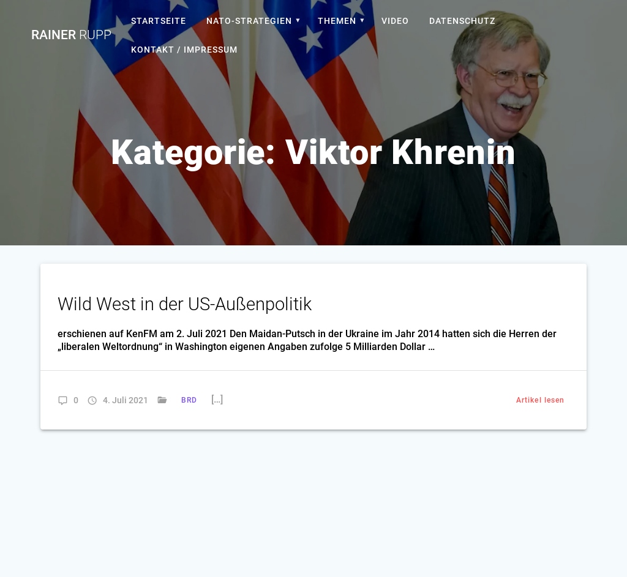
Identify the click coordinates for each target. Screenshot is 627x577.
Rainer (71, 35)
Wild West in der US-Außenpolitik (185, 304)
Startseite (158, 21)
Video (395, 21)
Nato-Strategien (249, 21)
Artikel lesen (540, 400)
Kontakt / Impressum (184, 49)
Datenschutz (462, 21)
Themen (337, 21)
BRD (189, 400)
